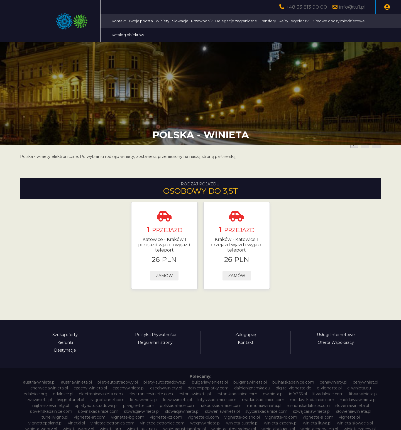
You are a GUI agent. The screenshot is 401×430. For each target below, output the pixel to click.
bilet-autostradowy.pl (117, 382)
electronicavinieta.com (101, 393)
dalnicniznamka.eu (252, 388)
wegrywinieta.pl (205, 423)
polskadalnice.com (177, 405)
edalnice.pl (63, 393)
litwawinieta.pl (38, 399)
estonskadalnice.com (236, 393)
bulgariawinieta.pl (250, 382)
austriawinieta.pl (76, 382)
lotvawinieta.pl (144, 399)
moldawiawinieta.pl (358, 399)
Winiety (162, 21)
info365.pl (298, 393)
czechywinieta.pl (129, 388)
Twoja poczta (141, 21)
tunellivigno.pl (54, 417)
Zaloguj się (245, 334)
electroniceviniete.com (150, 393)
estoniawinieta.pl (195, 393)
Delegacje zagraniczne (236, 21)
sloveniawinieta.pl (352, 405)
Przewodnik (201, 21)
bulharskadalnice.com (293, 382)
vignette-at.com (90, 417)
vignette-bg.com (127, 417)
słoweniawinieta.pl (353, 411)
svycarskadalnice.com (266, 411)
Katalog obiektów (128, 35)
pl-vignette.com (138, 405)
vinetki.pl (76, 423)
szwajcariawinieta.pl (312, 411)
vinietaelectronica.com (113, 423)
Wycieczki (300, 21)
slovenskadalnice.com (51, 411)
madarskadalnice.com (263, 399)
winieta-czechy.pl (280, 423)
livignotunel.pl (70, 399)
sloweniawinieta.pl (222, 411)
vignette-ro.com (281, 417)
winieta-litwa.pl (317, 423)
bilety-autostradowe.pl (164, 382)
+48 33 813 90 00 (306, 7)
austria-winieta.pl (39, 382)
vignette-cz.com (166, 417)
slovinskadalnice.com (98, 411)
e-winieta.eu (359, 388)
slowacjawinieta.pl (182, 411)
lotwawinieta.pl (177, 399)
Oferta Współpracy (336, 342)
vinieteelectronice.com (162, 423)
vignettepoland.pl (45, 423)
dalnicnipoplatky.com (208, 388)
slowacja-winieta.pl (142, 411)
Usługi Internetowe (336, 334)
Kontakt (119, 21)
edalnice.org (35, 393)
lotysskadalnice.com (216, 399)
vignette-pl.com (203, 417)
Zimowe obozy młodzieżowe (338, 21)
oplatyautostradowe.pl (96, 405)
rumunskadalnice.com (308, 405)
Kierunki (65, 342)
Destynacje (65, 350)
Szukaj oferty (65, 334)
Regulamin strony (155, 342)
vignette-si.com (318, 417)
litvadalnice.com (328, 393)
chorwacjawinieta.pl (49, 388)
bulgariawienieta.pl (210, 382)
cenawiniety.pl (333, 382)
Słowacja (180, 21)
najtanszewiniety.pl (50, 405)
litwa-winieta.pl (363, 393)
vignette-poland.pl (242, 417)
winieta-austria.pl (242, 423)
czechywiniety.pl (166, 388)
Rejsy (283, 21)
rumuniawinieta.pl (264, 405)
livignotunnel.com (107, 399)
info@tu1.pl (352, 7)
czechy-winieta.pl (90, 388)
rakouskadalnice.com (221, 405)
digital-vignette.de (293, 388)
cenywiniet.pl (365, 382)
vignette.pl (349, 417)
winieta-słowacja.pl (355, 423)
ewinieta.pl (273, 393)
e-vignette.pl (329, 388)
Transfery (268, 21)
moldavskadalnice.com (312, 399)
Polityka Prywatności (155, 334)
